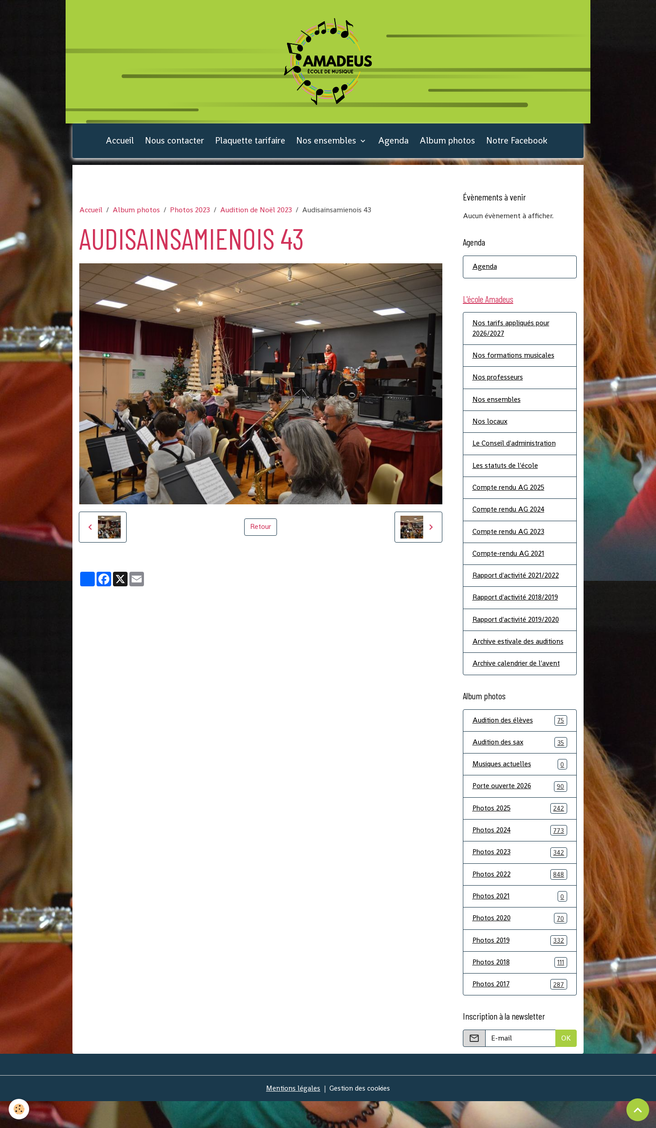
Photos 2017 (520, 1010)
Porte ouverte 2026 (520, 810)
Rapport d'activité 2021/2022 (518, 585)
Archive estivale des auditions (504, 658)
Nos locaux (489, 429)
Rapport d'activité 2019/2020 (519, 630)
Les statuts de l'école (506, 474)
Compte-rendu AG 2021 (509, 563)
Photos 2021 (520, 921)
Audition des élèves (520, 743)
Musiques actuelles (520, 787)
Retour (261, 532)
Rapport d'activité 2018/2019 (518, 608)
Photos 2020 (520, 943)
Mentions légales (292, 1115)
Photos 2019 (520, 966)
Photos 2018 (520, 988)
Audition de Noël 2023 (256, 215)
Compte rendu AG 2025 (510, 496)
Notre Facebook (516, 145)
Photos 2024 (520, 854)
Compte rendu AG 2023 (509, 541)
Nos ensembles (327, 145)
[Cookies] (19, 1109)
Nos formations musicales (514, 362)
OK (566, 1065)
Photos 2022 (520, 899)
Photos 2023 (190, 215)
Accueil (120, 145)
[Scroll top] (637, 1109)
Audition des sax (520, 765)
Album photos (447, 145)
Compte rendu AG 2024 (510, 518)
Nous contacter (174, 145)
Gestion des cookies (360, 1115)
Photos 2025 (520, 832)
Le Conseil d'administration (516, 451)
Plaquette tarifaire (250, 145)
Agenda (393, 145)
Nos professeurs (498, 385)
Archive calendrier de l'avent (518, 686)
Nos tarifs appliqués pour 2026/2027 (513, 334)
